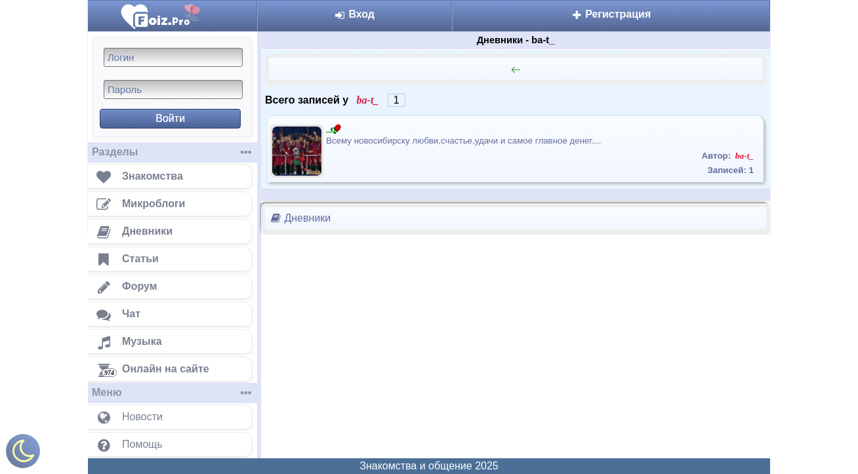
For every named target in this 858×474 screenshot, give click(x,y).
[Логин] (173, 57)
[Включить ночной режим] (23, 454)
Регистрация (611, 14)
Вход (355, 14)
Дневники (300, 218)
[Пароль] (173, 89)
